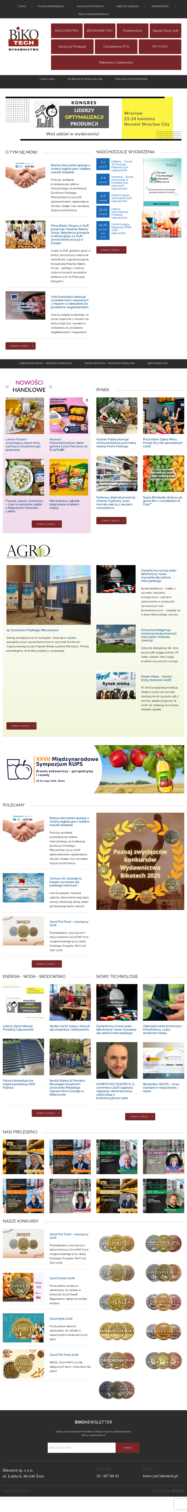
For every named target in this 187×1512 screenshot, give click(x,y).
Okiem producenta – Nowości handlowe (45, 377)
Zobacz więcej (19, 358)
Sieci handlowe (158, 377)
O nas (22, 8)
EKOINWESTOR (160, 8)
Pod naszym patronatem (131, 89)
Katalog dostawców (90, 8)
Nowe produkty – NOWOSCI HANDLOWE (110, 377)
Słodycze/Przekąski (72, 55)
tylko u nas (47, 89)
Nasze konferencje (51, 8)
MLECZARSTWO (67, 39)
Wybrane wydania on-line (85, 89)
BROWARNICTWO (100, 39)
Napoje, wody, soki (165, 39)
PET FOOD (160, 55)
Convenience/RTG (116, 55)
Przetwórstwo (132, 39)
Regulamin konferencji (93, 20)
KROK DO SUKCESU (128, 8)
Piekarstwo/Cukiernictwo (116, 71)
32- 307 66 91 (107, 1491)
